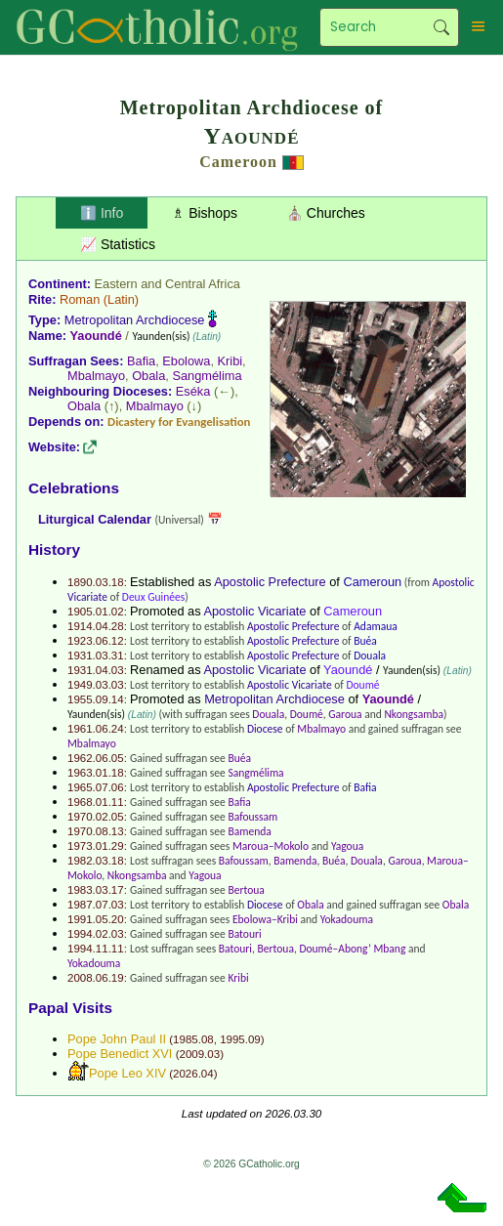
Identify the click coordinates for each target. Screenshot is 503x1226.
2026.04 (193, 1073)
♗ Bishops (204, 213)
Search (441, 27)
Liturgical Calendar (94, 519)
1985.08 (193, 1039)
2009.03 (199, 1054)
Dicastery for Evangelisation (178, 421)
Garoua (344, 714)
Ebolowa (186, 361)
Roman (80, 299)
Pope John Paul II (116, 1039)
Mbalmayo (96, 375)
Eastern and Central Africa (167, 283)
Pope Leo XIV (127, 1073)
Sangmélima (206, 375)
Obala (148, 375)
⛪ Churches (325, 213)
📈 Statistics (117, 244)
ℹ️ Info (101, 213)
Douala (370, 655)
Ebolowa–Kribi (265, 919)
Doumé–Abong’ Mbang (352, 948)
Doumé (362, 685)
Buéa (365, 641)
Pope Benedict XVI (119, 1053)
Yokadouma (346, 919)
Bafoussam (252, 817)
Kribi (230, 361)
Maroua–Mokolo (270, 846)
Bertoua (246, 890)
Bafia (141, 361)
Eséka (193, 391)
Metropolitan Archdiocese (134, 320)
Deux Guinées (153, 597)
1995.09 (240, 1039)
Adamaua (376, 626)
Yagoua (347, 846)
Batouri (244, 934)
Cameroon (238, 161)
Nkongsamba (413, 714)
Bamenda (249, 831)
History (54, 549)
